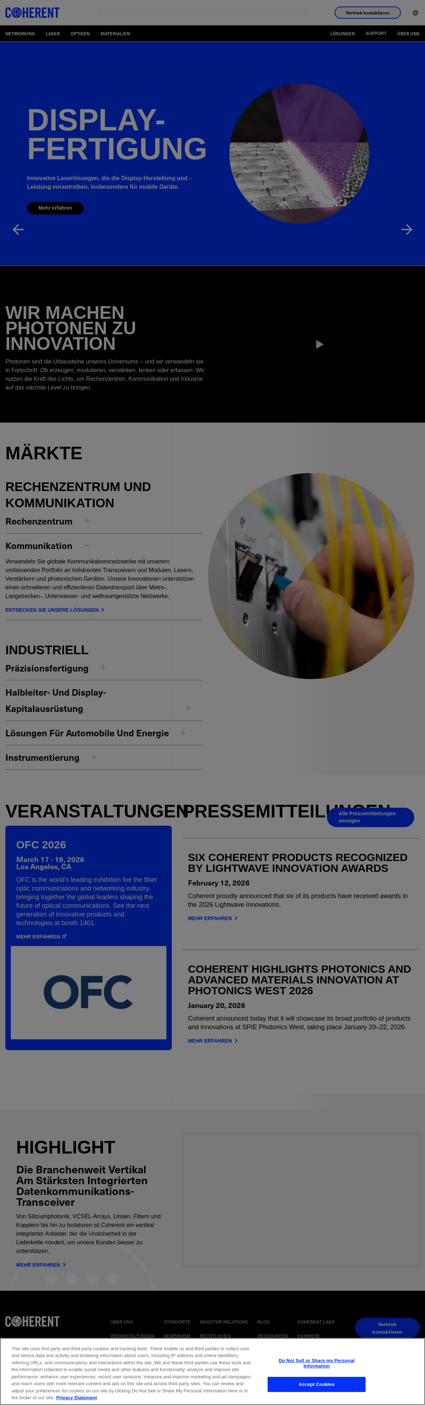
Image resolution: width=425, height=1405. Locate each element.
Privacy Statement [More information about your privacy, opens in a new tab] (76, 1397)
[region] (212, 1371)
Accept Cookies (316, 1384)
